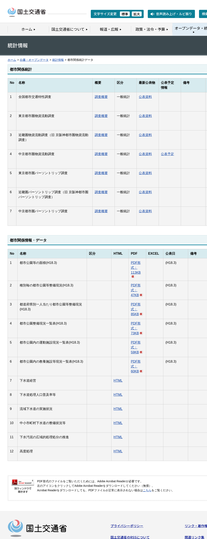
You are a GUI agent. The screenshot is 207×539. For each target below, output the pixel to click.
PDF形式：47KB (137, 290)
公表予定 (167, 154)
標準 (125, 13)
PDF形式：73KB (137, 328)
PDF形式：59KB (137, 347)
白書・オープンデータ (34, 59)
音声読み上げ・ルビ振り (174, 13)
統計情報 (58, 59)
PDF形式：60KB (137, 366)
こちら (147, 490)
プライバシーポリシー (126, 527)
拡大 (136, 13)
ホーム (12, 59)
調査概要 (101, 97)
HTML (118, 380)
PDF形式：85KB (137, 309)
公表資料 (145, 97)
